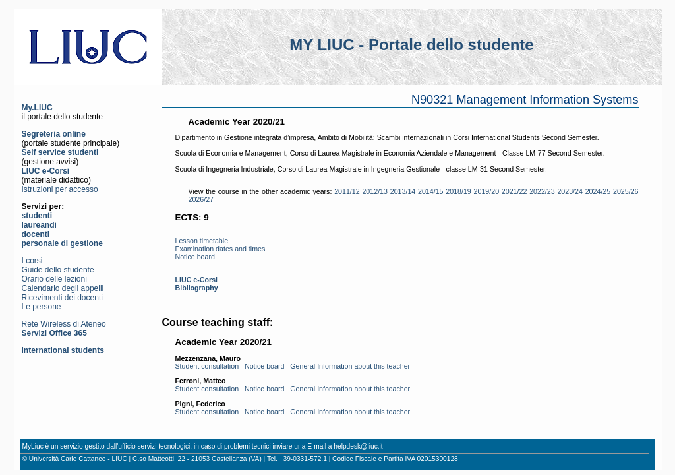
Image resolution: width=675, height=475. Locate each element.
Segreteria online (54, 134)
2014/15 (431, 191)
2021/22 (514, 191)
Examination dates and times (220, 249)
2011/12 (347, 191)
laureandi (39, 225)
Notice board (195, 257)
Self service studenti (60, 152)
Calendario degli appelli (63, 288)
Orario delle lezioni (54, 279)
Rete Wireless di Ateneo (64, 324)
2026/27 (201, 199)
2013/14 (403, 191)
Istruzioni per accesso (60, 189)
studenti (37, 215)
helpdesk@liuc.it (358, 446)
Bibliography (196, 288)
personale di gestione (62, 243)
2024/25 (598, 191)
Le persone (41, 306)
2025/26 (626, 191)
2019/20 (487, 191)
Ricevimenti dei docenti (62, 297)
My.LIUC (37, 107)
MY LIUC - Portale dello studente (411, 44)
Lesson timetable (202, 241)
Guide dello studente (58, 269)
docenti (36, 234)
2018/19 (458, 191)
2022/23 (542, 191)
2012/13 (375, 191)
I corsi (32, 260)
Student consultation (207, 366)
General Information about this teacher (350, 366)
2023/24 (570, 191)
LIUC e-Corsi (46, 170)
